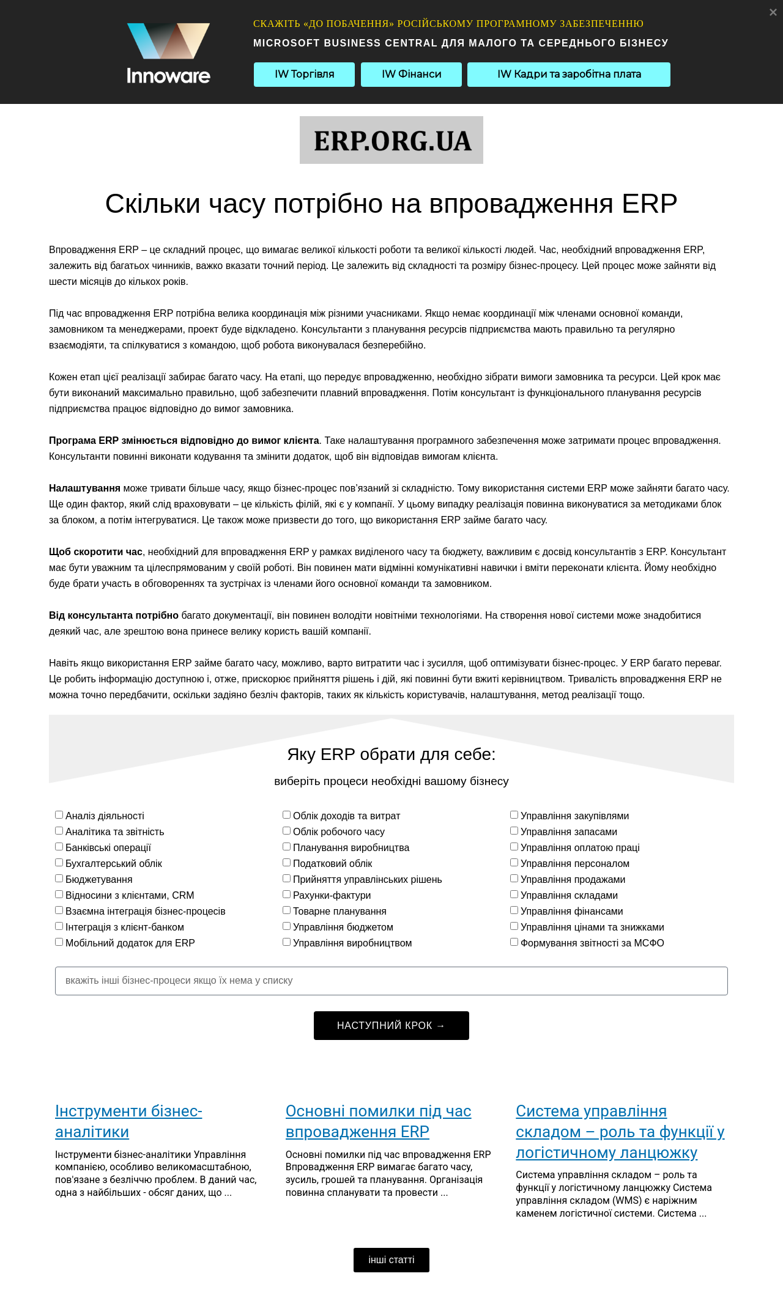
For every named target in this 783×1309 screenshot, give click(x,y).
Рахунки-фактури (332, 895)
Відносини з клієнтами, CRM (130, 895)
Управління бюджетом (343, 927)
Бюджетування (99, 879)
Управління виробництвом (352, 943)
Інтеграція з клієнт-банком (124, 927)
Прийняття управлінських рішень (367, 879)
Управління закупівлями (575, 816)
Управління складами (569, 895)
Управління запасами (569, 832)
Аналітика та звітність (115, 832)
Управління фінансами (572, 911)
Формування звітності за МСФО (592, 943)
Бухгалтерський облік (113, 863)
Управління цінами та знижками (592, 927)
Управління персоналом (575, 863)
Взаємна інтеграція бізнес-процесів (145, 911)
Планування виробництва (351, 848)
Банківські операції (108, 848)
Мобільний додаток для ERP (130, 943)
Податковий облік (332, 863)
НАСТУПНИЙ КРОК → (391, 1025)
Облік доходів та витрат (347, 816)
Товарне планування (340, 911)
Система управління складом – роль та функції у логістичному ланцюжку (620, 1132)
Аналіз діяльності (104, 816)
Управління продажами (573, 879)
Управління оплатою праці (580, 848)
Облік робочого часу (339, 832)
